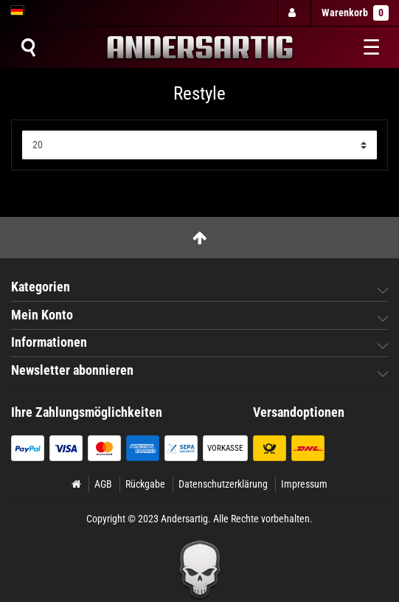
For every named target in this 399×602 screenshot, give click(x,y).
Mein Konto (42, 315)
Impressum (304, 484)
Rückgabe (145, 484)
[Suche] (28, 47)
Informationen (49, 342)
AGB (103, 484)
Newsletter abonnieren (72, 370)
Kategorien (40, 287)
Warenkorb (355, 13)
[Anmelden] (293, 13)
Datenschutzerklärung (223, 484)
